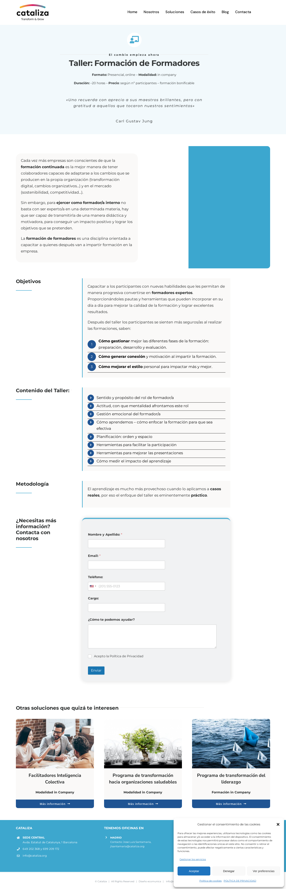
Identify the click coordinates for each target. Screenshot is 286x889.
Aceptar (194, 871)
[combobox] (92, 589)
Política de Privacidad (126, 659)
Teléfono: (95, 580)
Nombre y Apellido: (105, 537)
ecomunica (154, 879)
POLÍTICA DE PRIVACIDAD (240, 880)
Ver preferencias (263, 871)
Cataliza (102, 879)
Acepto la (118, 659)
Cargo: (93, 601)
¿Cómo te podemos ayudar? (111, 622)
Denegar (229, 871)
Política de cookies (210, 880)
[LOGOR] (33, 5)
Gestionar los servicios (193, 859)
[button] (278, 824)
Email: (94, 558)
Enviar (96, 673)
